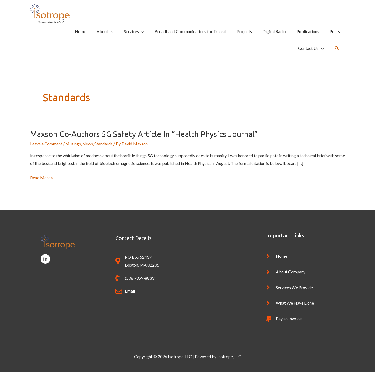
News (87, 143)
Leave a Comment (46, 143)
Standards (103, 143)
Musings (73, 143)
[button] (337, 48)
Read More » (41, 178)
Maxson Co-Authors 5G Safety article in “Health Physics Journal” (144, 134)
